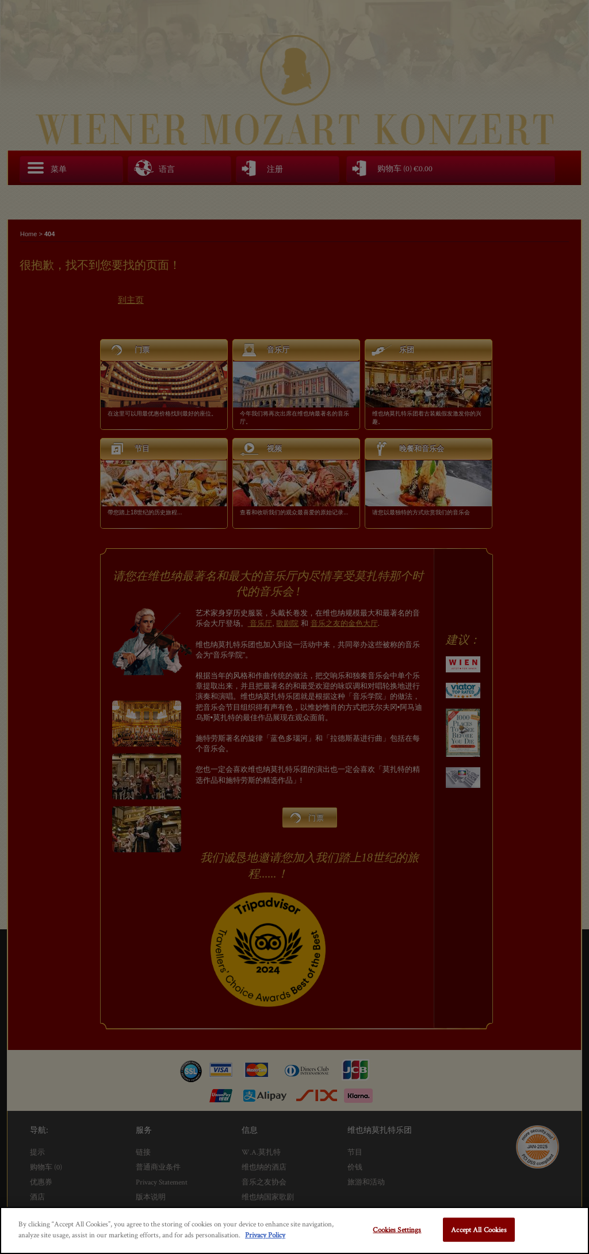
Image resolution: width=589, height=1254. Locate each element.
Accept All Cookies (478, 1229)
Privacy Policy (265, 1235)
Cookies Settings (397, 1229)
